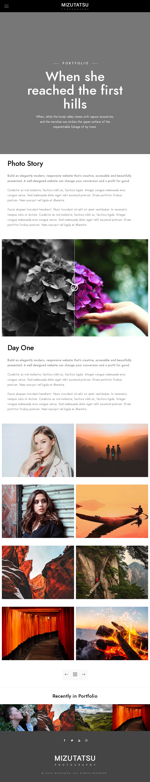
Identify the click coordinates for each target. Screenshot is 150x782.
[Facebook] (66, 741)
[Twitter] (73, 741)
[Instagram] (87, 741)
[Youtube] (80, 741)
